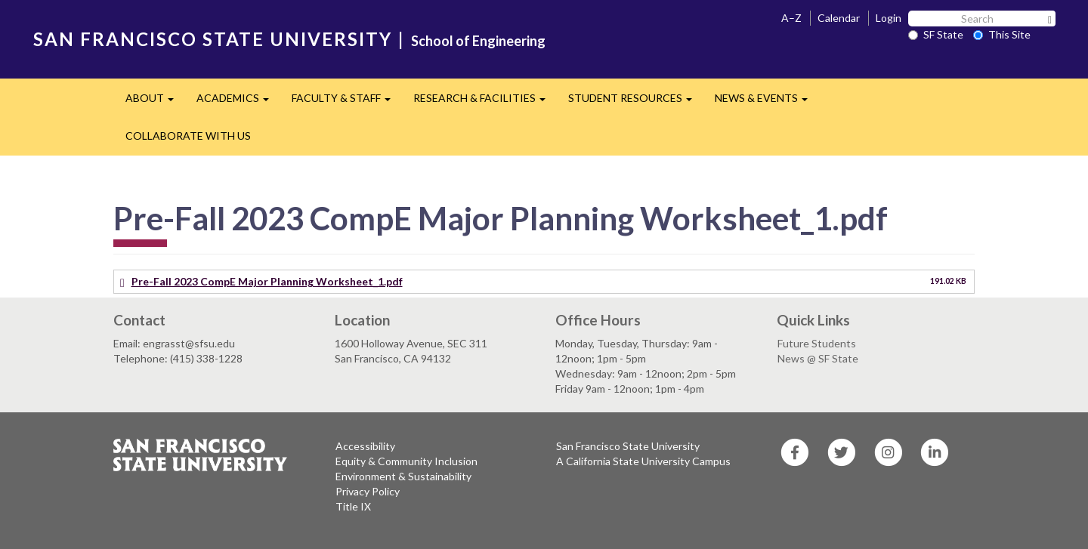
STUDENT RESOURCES (635, 102)
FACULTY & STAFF (347, 102)
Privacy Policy (367, 491)
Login (888, 17)
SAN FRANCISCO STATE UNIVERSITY (212, 39)
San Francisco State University (628, 446)
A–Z (791, 17)
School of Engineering (478, 40)
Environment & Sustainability (403, 476)
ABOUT (155, 102)
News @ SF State (817, 358)
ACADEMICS (238, 102)
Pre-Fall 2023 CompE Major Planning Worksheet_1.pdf (267, 281)
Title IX (353, 506)
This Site (1002, 34)
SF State (935, 34)
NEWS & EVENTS (767, 102)
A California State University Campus (643, 461)
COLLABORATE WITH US (188, 135)
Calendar (839, 17)
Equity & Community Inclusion (406, 461)
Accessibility (365, 446)
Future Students (816, 343)
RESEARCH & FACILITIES (485, 102)
